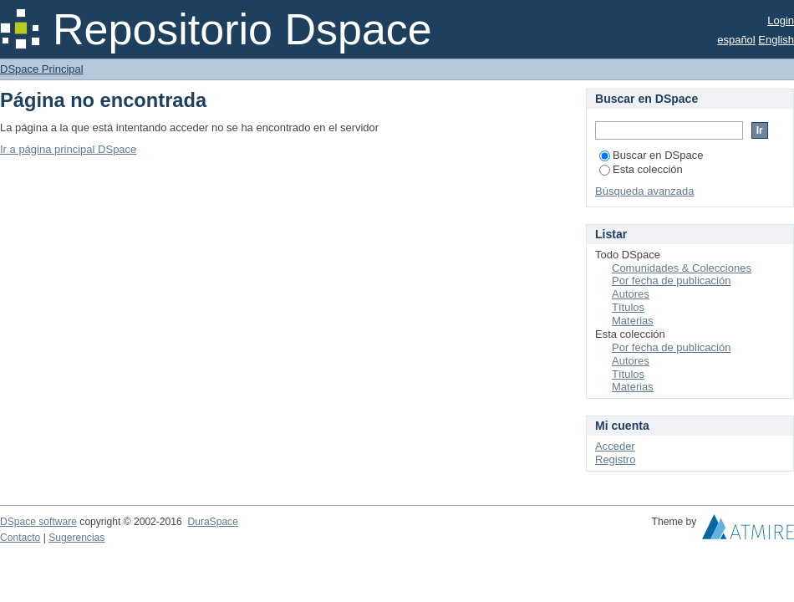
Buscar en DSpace (651, 155)
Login (780, 20)
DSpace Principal (42, 69)
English (776, 39)
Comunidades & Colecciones (681, 268)
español (736, 39)
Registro (615, 459)
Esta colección (641, 169)
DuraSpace (212, 522)
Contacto (20, 537)
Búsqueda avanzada (645, 191)
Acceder (615, 446)
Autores (630, 294)
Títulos (628, 307)
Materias (633, 320)
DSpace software (38, 522)
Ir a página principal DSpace (68, 149)
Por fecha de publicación (671, 280)
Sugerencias (76, 537)
